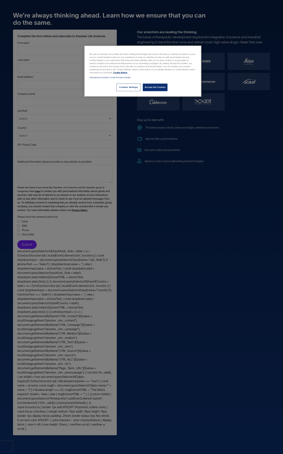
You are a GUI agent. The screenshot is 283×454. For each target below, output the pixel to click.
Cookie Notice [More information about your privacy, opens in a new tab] (120, 72)
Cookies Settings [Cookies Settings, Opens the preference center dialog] (128, 87)
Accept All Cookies (155, 87)
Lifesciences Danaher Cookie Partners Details (110, 77)
